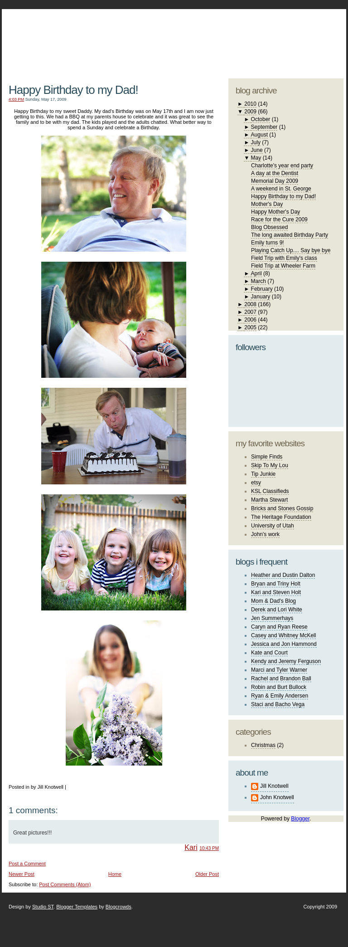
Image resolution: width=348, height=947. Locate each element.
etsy (256, 482)
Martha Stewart (269, 500)
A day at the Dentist (274, 173)
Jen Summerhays (272, 618)
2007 (250, 312)
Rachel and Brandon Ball (281, 678)
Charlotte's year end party (282, 165)
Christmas (263, 745)
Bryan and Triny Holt (275, 584)
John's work (265, 534)
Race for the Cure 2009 (279, 219)
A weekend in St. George (281, 188)
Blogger (300, 818)
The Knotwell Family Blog (111, 36)
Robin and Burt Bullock (278, 687)
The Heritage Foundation (281, 517)
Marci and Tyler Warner (279, 670)
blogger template (310, 32)
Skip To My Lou (269, 465)
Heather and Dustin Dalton (283, 575)
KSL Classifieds (270, 491)
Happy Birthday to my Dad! (73, 90)
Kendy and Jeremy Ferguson (286, 661)
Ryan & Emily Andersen (279, 696)
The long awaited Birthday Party (289, 235)
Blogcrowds (118, 906)
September (264, 127)
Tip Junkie (263, 474)
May (256, 158)
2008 (250, 304)
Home (114, 874)
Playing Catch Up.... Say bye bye (290, 250)
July (256, 142)
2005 (250, 327)
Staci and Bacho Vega (277, 704)
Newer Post (21, 874)
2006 (250, 320)
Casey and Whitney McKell (283, 635)
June (257, 150)
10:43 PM (209, 848)
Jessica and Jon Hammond (284, 644)
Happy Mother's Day (275, 212)
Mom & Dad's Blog (273, 601)
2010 (250, 104)
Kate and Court (269, 652)
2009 (250, 111)
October (261, 119)
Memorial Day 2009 (274, 181)
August (259, 135)
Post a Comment (27, 863)
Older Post (207, 874)
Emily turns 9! (267, 242)
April (256, 273)
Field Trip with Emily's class (284, 258)
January (261, 296)
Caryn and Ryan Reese (279, 627)
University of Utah (272, 525)
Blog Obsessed (269, 227)
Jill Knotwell (274, 786)
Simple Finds (266, 457)
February (262, 289)
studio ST (272, 39)
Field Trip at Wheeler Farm (283, 266)
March (258, 281)
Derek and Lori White (276, 609)
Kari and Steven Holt (276, 592)
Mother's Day (267, 204)
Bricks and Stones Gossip (282, 508)
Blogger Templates (76, 906)
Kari (190, 847)
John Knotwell (277, 797)
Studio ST (42, 906)
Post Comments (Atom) (65, 884)
